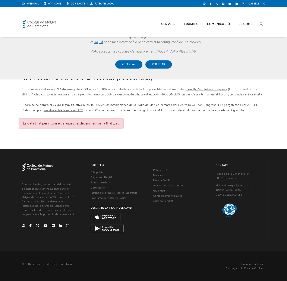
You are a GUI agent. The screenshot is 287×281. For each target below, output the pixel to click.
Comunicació (213, 15)
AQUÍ (98, 42)
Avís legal (232, 268)
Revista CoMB (161, 180)
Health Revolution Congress (206, 89)
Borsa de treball (100, 182)
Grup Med (159, 190)
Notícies (158, 175)
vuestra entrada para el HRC (63, 110)
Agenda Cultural (163, 201)
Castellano (256, 3)
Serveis (162, 15)
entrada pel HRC (80, 94)
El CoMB (240, 15)
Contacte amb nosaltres (167, 196)
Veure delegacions (229, 194)
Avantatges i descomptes (168, 185)
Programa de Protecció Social (108, 198)
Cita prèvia (97, 172)
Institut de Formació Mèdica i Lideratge (114, 193)
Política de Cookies (252, 268)
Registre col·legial (101, 177)
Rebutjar (158, 66)
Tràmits (185, 15)
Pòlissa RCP (160, 170)
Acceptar (129, 66)
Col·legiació (98, 187)
